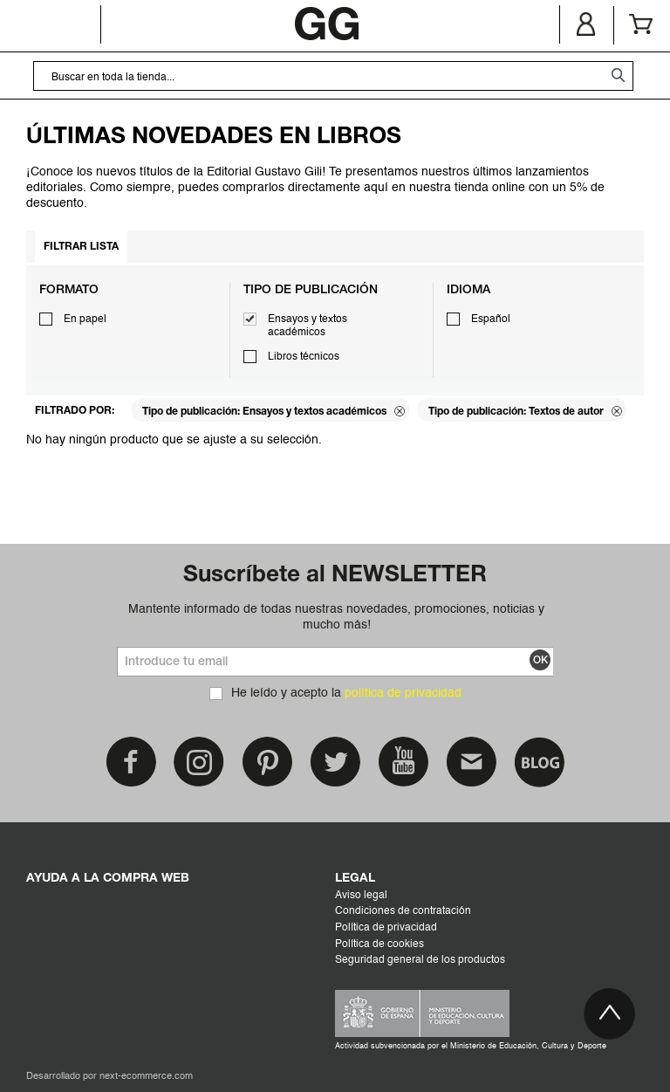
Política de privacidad (386, 928)
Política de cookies (379, 944)
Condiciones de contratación (403, 911)
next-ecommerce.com (146, 1077)
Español (490, 319)
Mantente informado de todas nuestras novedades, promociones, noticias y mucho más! (336, 617)
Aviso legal (361, 895)
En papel (85, 319)
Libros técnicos (303, 357)
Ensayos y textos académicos (307, 326)
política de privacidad (403, 693)
